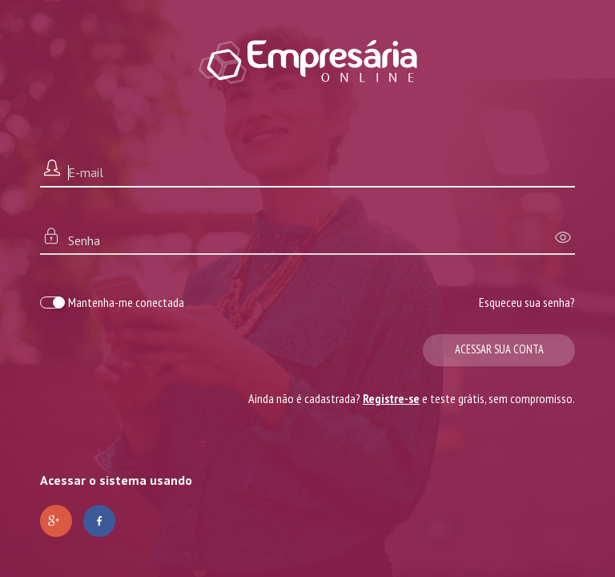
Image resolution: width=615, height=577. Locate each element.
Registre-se (391, 398)
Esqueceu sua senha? (527, 302)
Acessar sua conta (499, 349)
